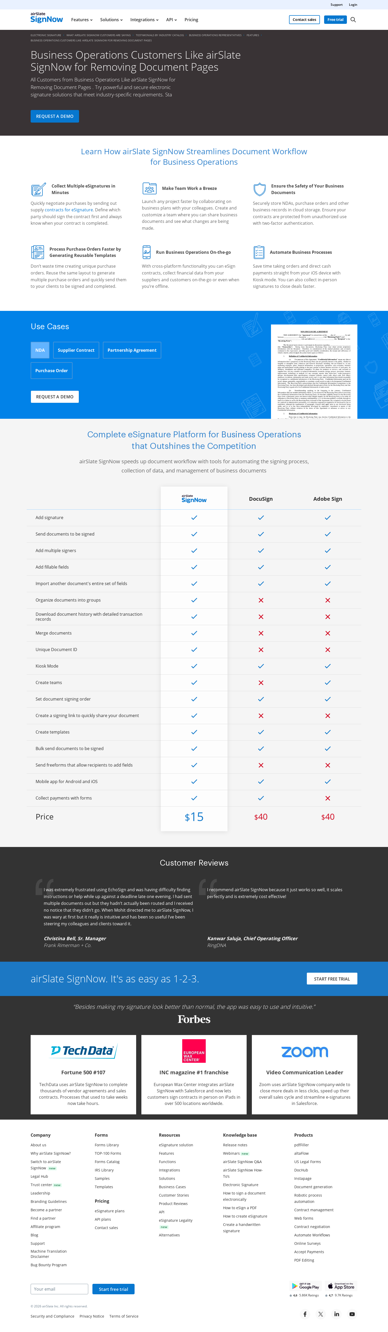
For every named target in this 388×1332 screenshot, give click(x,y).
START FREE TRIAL (332, 979)
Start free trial (113, 1289)
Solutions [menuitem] (109, 20)
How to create (245, 1216)
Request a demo (55, 116)
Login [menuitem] (353, 4)
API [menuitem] (169, 20)
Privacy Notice (92, 1316)
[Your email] (59, 1289)
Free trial (335, 19)
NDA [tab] (40, 350)
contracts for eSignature (69, 210)
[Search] (353, 19)
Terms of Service (123, 1316)
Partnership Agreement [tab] (132, 350)
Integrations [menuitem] (142, 20)
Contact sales (304, 19)
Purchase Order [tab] (51, 370)
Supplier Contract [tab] (76, 350)
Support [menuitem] (337, 4)
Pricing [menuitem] (191, 20)
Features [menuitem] (80, 20)
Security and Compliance (52, 1316)
